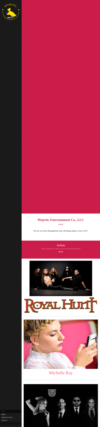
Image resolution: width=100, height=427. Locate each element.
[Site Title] (10, 12)
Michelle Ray (61, 372)
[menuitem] (11, 411)
